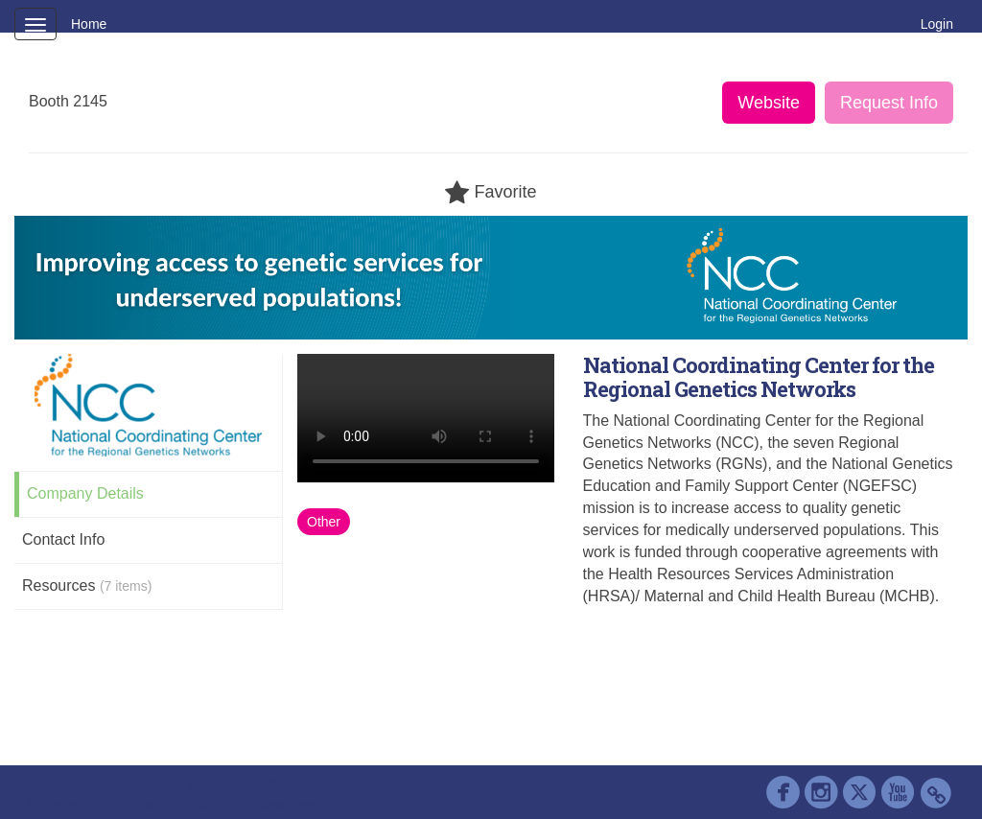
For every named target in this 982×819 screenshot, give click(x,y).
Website (768, 102)
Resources (87, 585)
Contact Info (63, 539)
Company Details (85, 493)
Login (937, 24)
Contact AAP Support (251, 784)
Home (88, 24)
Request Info (889, 102)
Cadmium (133, 784)
